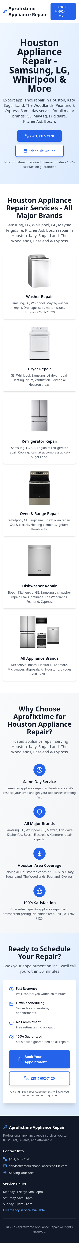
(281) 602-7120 (60, 11)
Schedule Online (39, 150)
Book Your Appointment (32, 1059)
